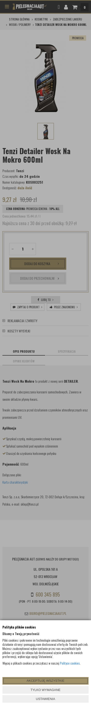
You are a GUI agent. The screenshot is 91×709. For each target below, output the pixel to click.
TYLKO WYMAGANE (46, 690)
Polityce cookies (70, 663)
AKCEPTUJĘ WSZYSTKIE (45, 680)
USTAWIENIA (45, 699)
